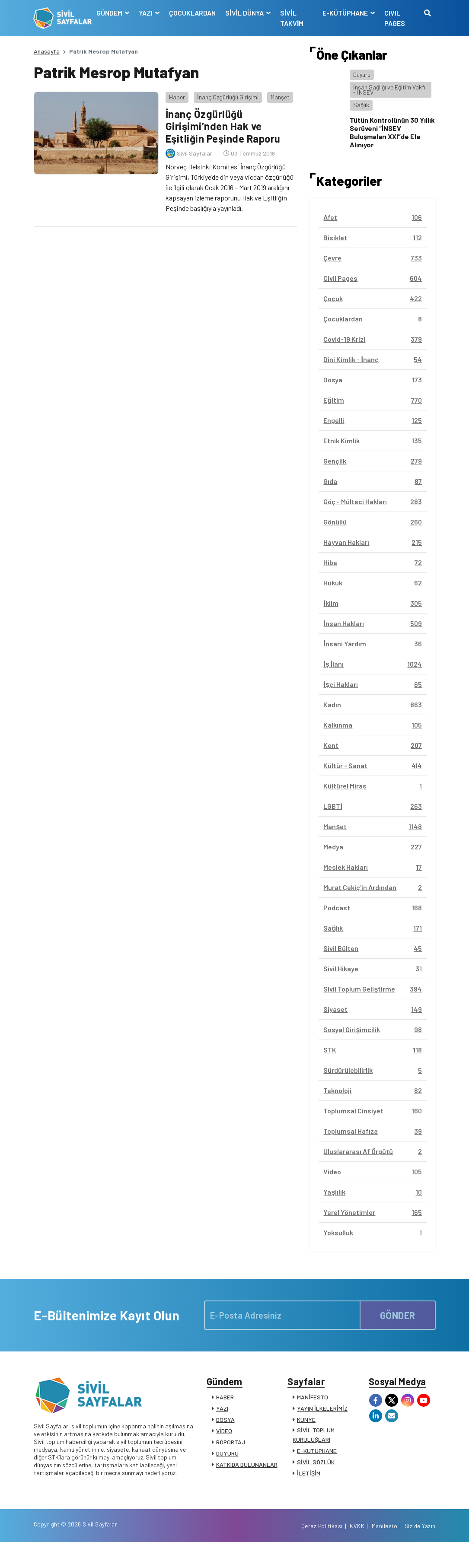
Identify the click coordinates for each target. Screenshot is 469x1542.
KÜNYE (306, 1419)
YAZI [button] (146, 13)
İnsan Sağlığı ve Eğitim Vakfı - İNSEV (389, 89)
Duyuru (361, 74)
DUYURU (227, 1453)
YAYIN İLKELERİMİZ (322, 1408)
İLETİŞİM (308, 1473)
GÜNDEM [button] (110, 13)
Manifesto (385, 1526)
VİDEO (224, 1430)
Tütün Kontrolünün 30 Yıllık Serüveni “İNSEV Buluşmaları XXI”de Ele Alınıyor (392, 132)
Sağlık (361, 104)
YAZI (222, 1408)
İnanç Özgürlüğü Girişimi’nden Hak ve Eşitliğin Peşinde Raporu (222, 126)
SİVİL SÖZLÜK (316, 1462)
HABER (225, 1397)
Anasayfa (47, 51)
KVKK (357, 1526)
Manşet (279, 97)
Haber (177, 97)
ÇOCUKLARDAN (192, 13)
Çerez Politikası (322, 1526)
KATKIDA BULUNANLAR (247, 1464)
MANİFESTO (312, 1397)
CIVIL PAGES (394, 18)
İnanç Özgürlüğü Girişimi (227, 97)
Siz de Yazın (420, 1526)
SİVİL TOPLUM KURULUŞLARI (314, 1434)
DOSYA (225, 1419)
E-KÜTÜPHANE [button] (345, 13)
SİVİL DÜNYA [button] (245, 13)
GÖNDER (397, 1315)
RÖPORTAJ (230, 1442)
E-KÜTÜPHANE (317, 1450)
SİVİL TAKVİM (291, 18)
